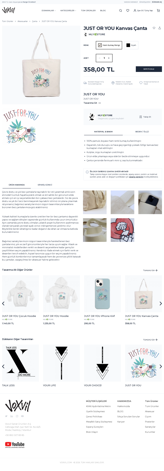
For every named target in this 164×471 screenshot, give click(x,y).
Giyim (148, 418)
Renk (86, 45)
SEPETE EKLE (146, 70)
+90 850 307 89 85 (14, 437)
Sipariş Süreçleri (94, 429)
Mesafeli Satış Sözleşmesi (99, 424)
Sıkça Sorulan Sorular (128, 418)
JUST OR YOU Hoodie (56, 318)
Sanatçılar (150, 429)
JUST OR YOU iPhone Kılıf (99, 318)
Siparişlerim (144, 2)
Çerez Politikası (94, 418)
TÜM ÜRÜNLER (88, 10)
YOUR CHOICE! (93, 387)
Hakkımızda (123, 408)
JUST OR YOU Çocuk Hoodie (19, 318)
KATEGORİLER (68, 10)
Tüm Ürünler (7, 21)
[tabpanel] (123, 152)
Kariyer (121, 424)
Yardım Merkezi (131, 2)
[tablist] (123, 133)
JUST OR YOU (133, 387)
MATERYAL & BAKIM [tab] (103, 134)
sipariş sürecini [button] (136, 179)
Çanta (34, 21)
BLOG (103, 10)
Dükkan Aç (157, 2)
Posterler (150, 424)
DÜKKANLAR (49, 10)
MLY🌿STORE (105, 117)
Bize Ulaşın (92, 434)
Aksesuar (149, 413)
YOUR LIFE (49, 387)
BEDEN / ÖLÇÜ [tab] (142, 134)
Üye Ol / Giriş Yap (143, 10)
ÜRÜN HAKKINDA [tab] (17, 187)
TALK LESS (8, 387)
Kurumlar (150, 434)
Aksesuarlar (23, 21)
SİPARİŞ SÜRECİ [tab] (45, 187)
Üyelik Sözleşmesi (95, 413)
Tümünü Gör (150, 272)
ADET (86, 58)
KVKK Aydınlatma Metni (98, 408)
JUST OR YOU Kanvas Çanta (54, 21)
